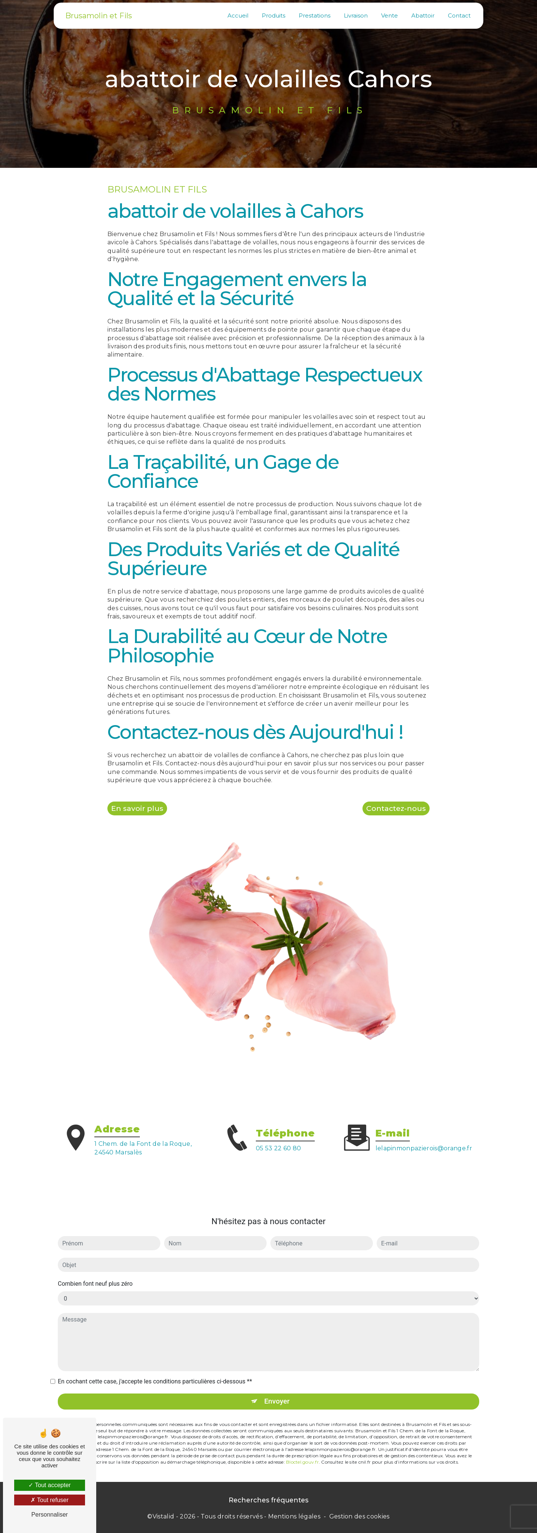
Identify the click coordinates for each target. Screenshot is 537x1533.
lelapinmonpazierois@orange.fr (424, 1134)
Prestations (314, 15)
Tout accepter (49, 1485)
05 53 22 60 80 (278, 1162)
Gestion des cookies (359, 1516)
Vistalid (164, 1516)
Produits (273, 15)
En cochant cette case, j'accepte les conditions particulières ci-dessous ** (155, 1367)
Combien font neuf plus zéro (95, 1269)
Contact (459, 15)
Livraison (356, 15)
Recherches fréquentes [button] (268, 1500)
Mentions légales (294, 1516)
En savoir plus (137, 808)
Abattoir (422, 15)
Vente (389, 15)
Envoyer (277, 1387)
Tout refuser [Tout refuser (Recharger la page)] (50, 1500)
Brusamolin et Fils (98, 15)
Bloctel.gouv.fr (302, 1448)
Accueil (237, 15)
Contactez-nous (396, 808)
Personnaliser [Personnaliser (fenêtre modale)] (49, 1514)
